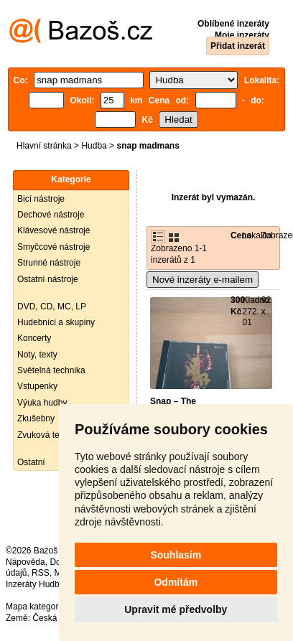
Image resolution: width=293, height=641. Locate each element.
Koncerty (34, 338)
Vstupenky (37, 386)
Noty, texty (37, 355)
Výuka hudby (42, 403)
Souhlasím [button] (175, 555)
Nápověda (25, 562)
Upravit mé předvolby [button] (175, 609)
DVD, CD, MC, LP (51, 306)
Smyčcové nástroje (53, 247)
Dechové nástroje (50, 215)
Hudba (93, 146)
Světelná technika (51, 370)
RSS (41, 573)
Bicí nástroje (41, 199)
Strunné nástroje (48, 263)
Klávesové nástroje (53, 230)
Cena (241, 235)
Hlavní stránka (44, 146)
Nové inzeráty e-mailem (202, 279)
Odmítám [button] (175, 582)
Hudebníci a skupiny (56, 322)
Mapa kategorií (34, 607)
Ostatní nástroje (47, 279)
